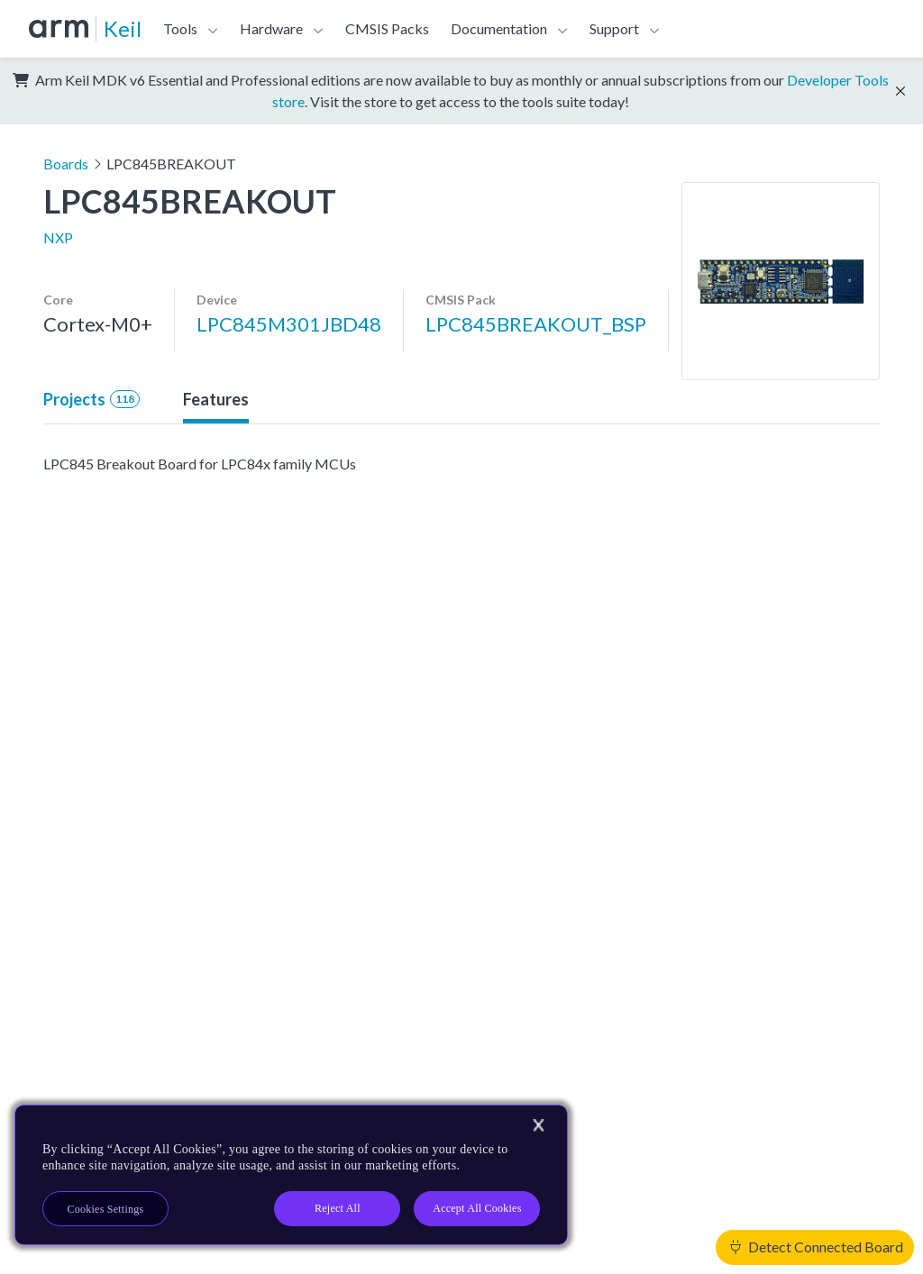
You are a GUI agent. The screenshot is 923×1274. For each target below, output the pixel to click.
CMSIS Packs (387, 28)
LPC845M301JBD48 (288, 324)
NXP (58, 237)
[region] (291, 1175)
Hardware (271, 28)
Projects (91, 399)
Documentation (499, 28)
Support (614, 28)
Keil (123, 28)
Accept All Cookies (477, 1208)
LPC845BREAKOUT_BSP (535, 324)
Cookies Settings (106, 1209)
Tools (180, 28)
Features (216, 399)
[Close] (538, 1125)
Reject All (338, 1208)
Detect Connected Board (816, 1246)
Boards (65, 163)
